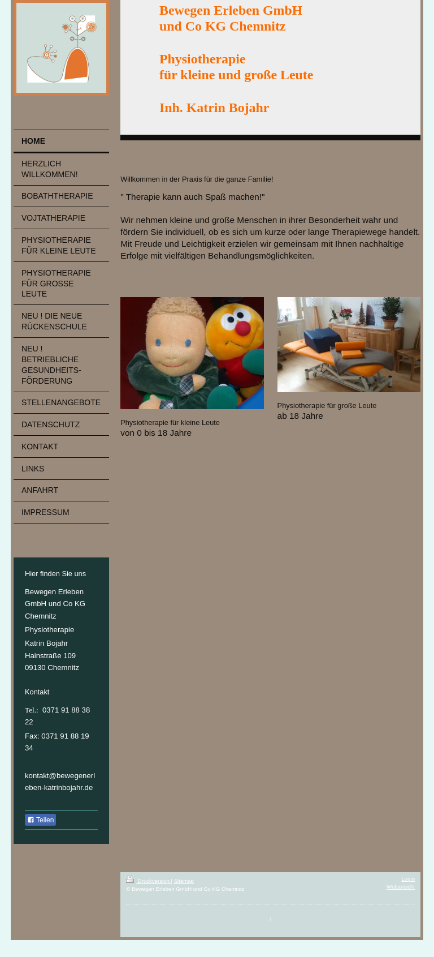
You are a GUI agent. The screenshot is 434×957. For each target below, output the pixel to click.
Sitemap (184, 881)
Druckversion (148, 881)
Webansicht (401, 886)
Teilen (40, 820)
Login (408, 879)
